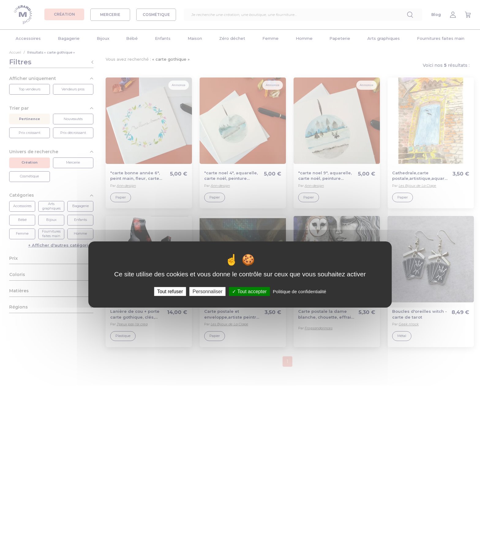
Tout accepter (249, 291)
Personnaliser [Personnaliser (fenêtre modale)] (208, 291)
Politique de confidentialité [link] (299, 291)
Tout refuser (170, 291)
